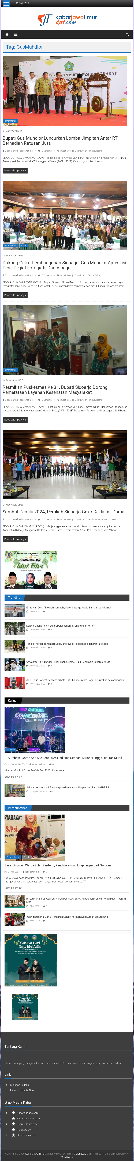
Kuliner (22, 750)
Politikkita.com (25, 1129)
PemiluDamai (94, 519)
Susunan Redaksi (19, 1084)
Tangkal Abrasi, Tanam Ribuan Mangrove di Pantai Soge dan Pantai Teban (67, 643)
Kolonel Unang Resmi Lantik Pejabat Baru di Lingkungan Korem (60, 625)
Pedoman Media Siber (22, 1090)
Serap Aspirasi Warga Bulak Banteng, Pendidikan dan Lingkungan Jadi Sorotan (58, 865)
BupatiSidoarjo (67, 151)
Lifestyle (34, 750)
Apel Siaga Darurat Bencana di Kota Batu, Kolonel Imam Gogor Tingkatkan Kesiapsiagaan (75, 680)
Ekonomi (11, 750)
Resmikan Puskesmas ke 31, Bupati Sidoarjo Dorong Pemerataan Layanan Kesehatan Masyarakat (55, 390)
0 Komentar (45, 151)
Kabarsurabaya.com (28, 1118)
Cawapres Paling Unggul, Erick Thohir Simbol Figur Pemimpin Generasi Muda (68, 662)
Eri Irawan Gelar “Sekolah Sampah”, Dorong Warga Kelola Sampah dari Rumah (68, 607)
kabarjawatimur (39, 764)
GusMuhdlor (81, 151)
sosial (24, 245)
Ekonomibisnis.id (26, 1135)
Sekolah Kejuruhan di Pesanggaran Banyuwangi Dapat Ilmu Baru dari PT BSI (68, 787)
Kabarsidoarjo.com (28, 1113)
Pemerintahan (10, 121)
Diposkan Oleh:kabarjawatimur (19, 151)
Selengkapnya (13, 776)
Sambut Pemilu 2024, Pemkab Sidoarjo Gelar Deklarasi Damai (64, 511)
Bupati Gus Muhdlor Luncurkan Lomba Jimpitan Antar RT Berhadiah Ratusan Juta (60, 141)
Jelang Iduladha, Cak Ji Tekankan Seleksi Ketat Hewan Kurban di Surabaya (67, 916)
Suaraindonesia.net (27, 1124)
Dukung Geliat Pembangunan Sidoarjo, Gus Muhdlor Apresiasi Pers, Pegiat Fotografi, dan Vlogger (64, 265)
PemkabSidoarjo (95, 151)
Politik (7, 494)
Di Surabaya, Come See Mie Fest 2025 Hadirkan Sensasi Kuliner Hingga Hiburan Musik (64, 758)
